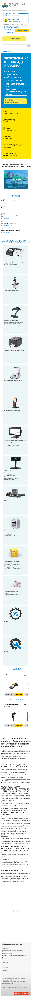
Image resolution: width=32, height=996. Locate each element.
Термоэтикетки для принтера (11, 594)
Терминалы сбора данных (12, 410)
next (29, 686)
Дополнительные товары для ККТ (13, 266)
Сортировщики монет (9, 535)
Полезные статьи (6, 973)
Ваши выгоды (5, 948)
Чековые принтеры (9, 479)
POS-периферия (9, 471)
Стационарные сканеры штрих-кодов (14, 325)
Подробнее (18, 694)
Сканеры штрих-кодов (11, 320)
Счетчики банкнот (9, 533)
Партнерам (5, 967)
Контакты (4, 965)
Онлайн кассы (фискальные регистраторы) (15, 262)
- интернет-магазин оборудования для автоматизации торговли (16, 6)
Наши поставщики (7, 960)
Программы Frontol (9, 567)
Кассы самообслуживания (12, 290)
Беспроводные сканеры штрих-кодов (14, 322)
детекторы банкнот (20, 805)
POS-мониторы (8, 476)
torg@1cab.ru (6, 29)
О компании (5, 962)
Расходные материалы (11, 591)
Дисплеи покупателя (9, 475)
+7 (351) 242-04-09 (10, 27)
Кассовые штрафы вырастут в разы (10, 230)
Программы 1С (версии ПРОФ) (12, 564)
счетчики (11, 805)
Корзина (7, 51)
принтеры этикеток (10, 843)
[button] (6, 182)
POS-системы (8, 501)
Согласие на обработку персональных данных (14, 955)
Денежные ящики (8, 472)
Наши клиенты (6, 964)
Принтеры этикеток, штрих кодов (14, 350)
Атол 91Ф (14, 779)
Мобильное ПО (8, 563)
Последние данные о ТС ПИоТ (9, 223)
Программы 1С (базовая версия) (12, 568)
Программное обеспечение (12, 561)
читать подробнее (5, 203)
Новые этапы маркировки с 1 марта (10, 207)
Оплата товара (6, 952)
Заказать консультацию (11, 101)
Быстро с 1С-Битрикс (20, 993)
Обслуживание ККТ (7, 947)
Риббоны (6, 593)
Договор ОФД (7, 263)
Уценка (6, 621)
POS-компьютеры (8, 444)
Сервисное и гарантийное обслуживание (12, 950)
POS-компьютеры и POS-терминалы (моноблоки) (15, 441)
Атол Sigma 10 (26, 779)
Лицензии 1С (7, 565)
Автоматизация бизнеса (8, 976)
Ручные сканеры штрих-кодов (12, 323)
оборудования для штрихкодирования (11, 878)
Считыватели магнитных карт (12, 478)
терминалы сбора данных (22, 843)
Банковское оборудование (12, 531)
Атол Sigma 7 (4, 780)
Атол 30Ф (8, 779)
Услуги (6, 651)
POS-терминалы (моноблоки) (11, 445)
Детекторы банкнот (9, 534)
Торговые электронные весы (13, 380)
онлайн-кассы (11, 841)
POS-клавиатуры (8, 474)
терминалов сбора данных (18, 879)
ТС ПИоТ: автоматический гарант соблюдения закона (15, 200)
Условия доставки (7, 953)
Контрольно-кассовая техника (13, 260)
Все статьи (3, 237)
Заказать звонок (22, 30)
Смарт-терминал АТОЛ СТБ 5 (11, 674)
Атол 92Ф (19, 779)
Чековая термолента (9, 596)
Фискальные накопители (10, 264)
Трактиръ (25, 864)
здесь (7, 823)
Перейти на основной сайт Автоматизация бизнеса (14, 10)
